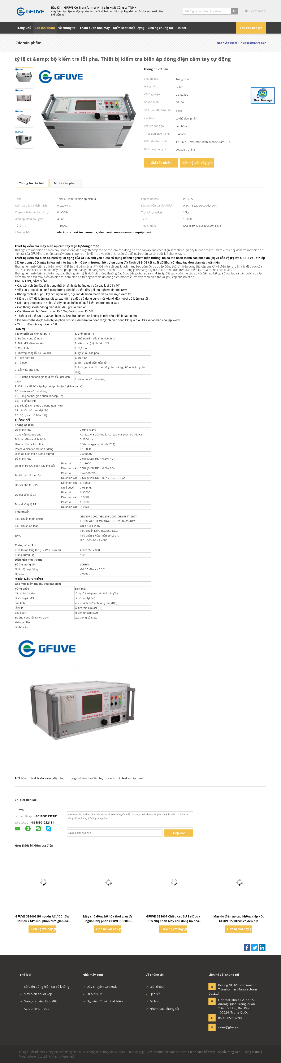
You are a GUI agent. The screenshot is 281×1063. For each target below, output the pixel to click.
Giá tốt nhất (161, 162)
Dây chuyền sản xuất (100, 986)
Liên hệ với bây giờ (197, 162)
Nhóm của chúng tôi (162, 1008)
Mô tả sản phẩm (65, 183)
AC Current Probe (34, 1008)
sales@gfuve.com (230, 1027)
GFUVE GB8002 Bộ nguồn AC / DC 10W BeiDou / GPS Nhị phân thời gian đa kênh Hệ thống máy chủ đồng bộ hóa (42, 921)
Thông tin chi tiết (31, 183)
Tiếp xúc (179, 833)
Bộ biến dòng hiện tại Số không (44, 986)
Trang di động (252, 1052)
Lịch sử (153, 994)
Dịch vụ (153, 1001)
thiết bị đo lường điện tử (46, 778)
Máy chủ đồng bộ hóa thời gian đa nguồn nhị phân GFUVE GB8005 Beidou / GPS (108, 921)
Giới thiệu (155, 986)
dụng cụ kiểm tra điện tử (85, 778)
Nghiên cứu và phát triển (103, 1001)
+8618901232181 (46, 816)
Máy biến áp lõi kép (36, 994)
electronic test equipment (125, 778)
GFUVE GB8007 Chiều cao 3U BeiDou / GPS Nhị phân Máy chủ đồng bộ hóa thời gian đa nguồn (173, 921)
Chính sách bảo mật (201, 1052)
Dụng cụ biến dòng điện (39, 1001)
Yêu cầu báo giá (251, 28)
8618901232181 (43, 822)
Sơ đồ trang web (229, 1052)
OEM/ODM (92, 994)
